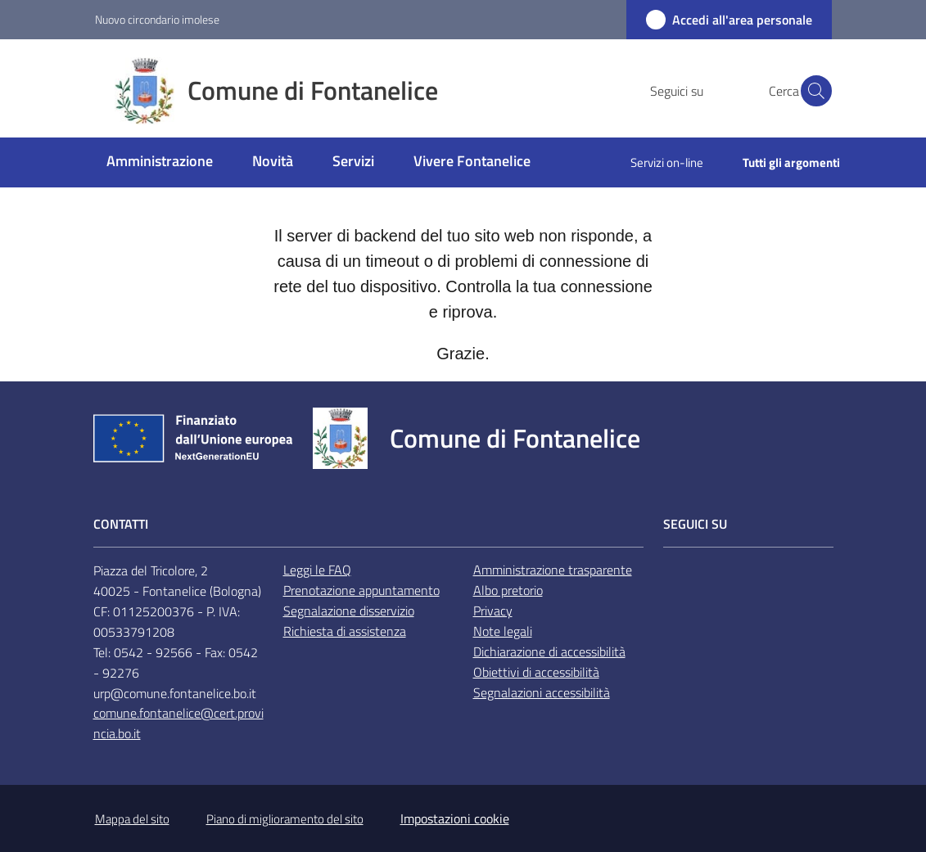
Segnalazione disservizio (348, 610)
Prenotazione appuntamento (361, 590)
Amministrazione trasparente (552, 569)
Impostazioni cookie (454, 818)
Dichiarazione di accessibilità (549, 651)
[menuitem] (160, 162)
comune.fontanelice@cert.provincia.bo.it (178, 723)
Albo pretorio (508, 590)
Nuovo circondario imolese (157, 19)
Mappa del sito (132, 818)
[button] (812, 90)
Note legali (502, 631)
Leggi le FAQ (317, 569)
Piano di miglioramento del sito (285, 818)
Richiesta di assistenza (344, 631)
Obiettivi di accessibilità (536, 672)
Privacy (493, 610)
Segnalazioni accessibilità (541, 692)
